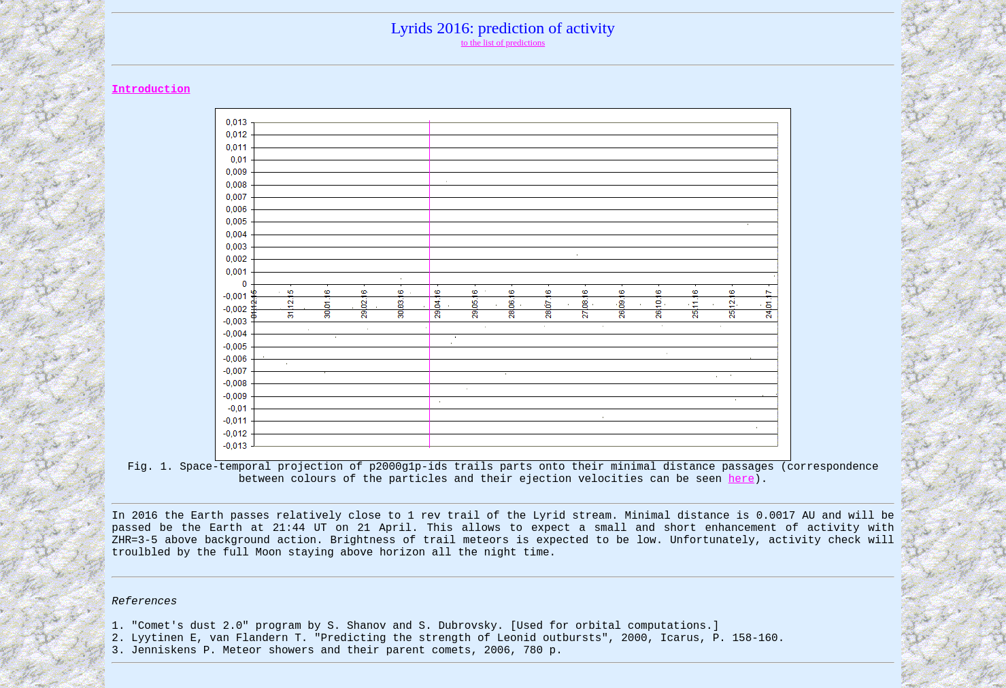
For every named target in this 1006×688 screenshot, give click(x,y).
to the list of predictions (503, 42)
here (741, 479)
